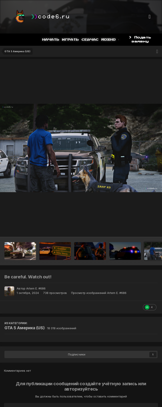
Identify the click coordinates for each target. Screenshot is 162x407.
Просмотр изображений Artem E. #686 (98, 293)
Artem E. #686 (36, 288)
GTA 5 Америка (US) (24, 327)
